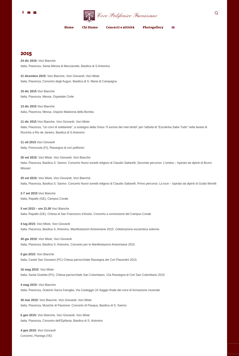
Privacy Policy (65, 351)
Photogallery (153, 36)
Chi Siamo (90, 36)
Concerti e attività (120, 36)
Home (69, 36)
